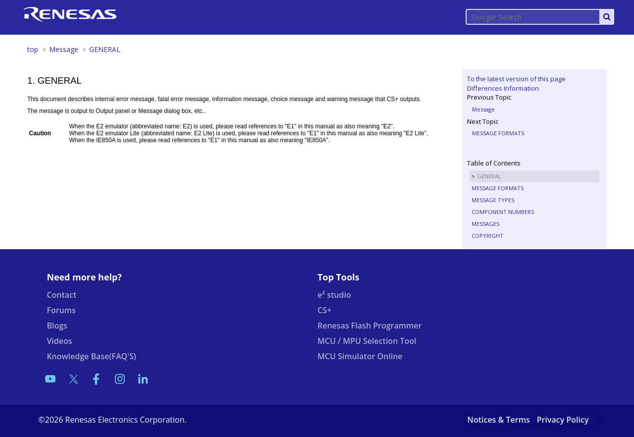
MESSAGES (485, 223)
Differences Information (503, 88)
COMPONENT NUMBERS (503, 212)
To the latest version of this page (516, 78)
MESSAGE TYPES (493, 200)
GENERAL (104, 49)
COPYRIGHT (487, 235)
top (32, 49)
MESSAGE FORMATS (498, 133)
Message (63, 49)
